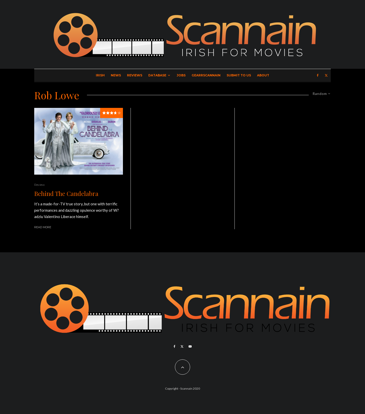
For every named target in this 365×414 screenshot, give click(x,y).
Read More (42, 227)
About (263, 75)
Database (157, 75)
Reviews (134, 75)
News (116, 75)
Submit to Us (239, 75)
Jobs (181, 75)
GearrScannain (206, 75)
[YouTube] (190, 346)
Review (39, 185)
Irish (100, 75)
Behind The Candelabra (66, 193)
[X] (326, 75)
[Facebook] (318, 75)
